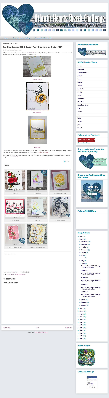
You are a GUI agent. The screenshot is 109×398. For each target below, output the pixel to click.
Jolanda (80, 85)
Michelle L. (81, 102)
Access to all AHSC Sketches (43, 38)
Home (7, 38)
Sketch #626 (30, 52)
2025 (81, 239)
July (82, 255)
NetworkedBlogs (90, 376)
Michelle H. (81, 98)
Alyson (80, 66)
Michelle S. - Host (83, 105)
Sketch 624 (84, 291)
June (83, 258)
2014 (81, 336)
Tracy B (80, 128)
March (83, 299)
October (84, 247)
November (84, 244)
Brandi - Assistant (83, 72)
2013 (81, 338)
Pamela (80, 111)
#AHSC (12, 274)
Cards (88, 383)
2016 (81, 330)
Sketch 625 (84, 284)
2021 (81, 317)
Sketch (91, 383)
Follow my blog (92, 387)
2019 (81, 322)
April (83, 263)
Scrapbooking (90, 384)
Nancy (79, 108)
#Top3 (16, 274)
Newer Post (6, 327)
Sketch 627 (84, 270)
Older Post (68, 327)
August (83, 252)
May (82, 261)
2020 (81, 319)
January (84, 305)
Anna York (81, 69)
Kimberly (80, 89)
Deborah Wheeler (37, 79)
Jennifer (80, 82)
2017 (81, 327)
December (84, 241)
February (84, 302)
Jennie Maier (37, 147)
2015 (81, 333)
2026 (81, 236)
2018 (81, 325)
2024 (81, 308)
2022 (81, 314)
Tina (79, 124)
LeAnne (80, 92)
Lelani (79, 95)
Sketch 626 (84, 277)
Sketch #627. (14, 157)
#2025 (8, 274)
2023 (81, 311)
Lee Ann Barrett (37, 112)
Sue (79, 115)
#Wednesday (22, 274)
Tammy (80, 121)
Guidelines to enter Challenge (22, 38)
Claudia (80, 75)
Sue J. (79, 118)
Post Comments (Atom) (41, 332)
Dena (79, 79)
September (84, 250)
